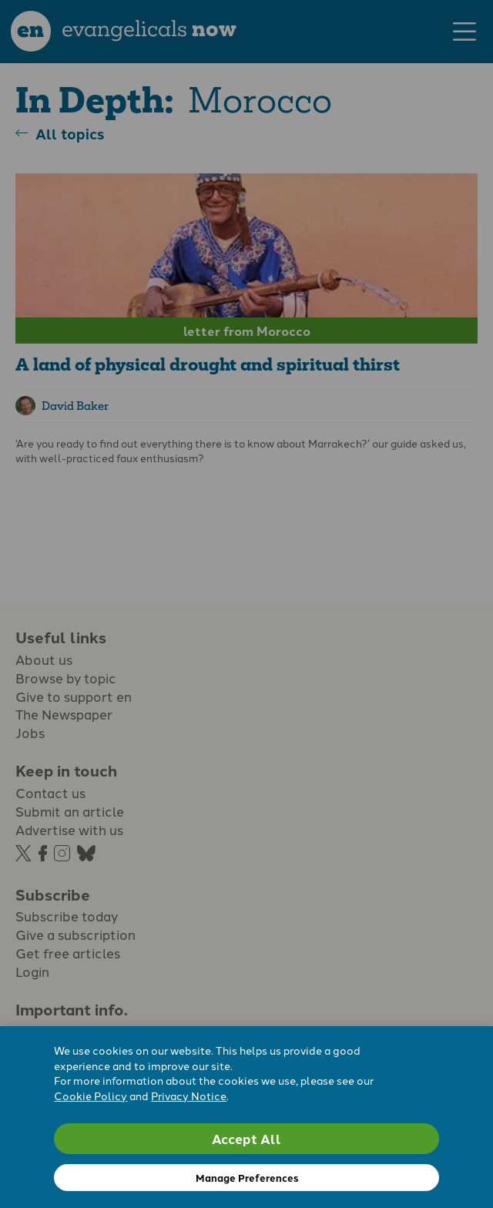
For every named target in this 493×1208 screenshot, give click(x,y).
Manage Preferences (247, 1177)
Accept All (246, 1138)
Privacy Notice (188, 1095)
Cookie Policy (90, 1095)
